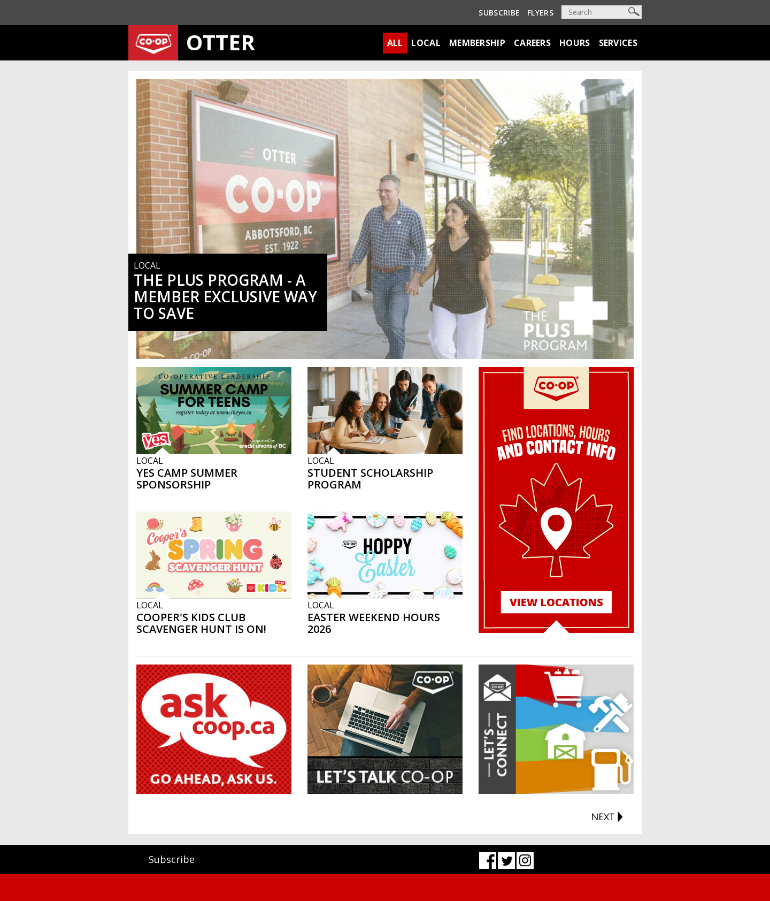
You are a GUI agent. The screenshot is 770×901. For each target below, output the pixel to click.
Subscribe (499, 12)
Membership (477, 43)
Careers (532, 43)
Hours (574, 43)
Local (426, 43)
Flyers (540, 12)
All (395, 43)
